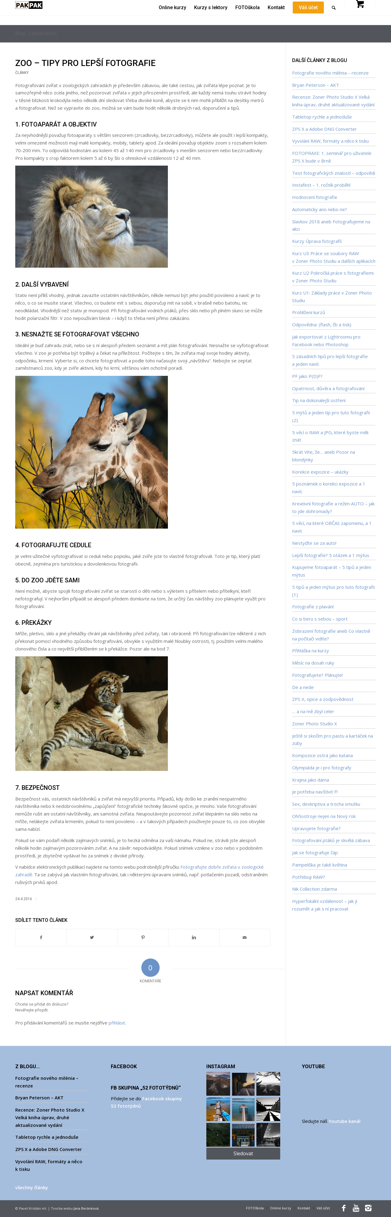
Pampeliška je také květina (319, 865)
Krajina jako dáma (310, 780)
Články (22, 73)
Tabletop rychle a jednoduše (322, 117)
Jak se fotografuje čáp (315, 852)
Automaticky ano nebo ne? (319, 209)
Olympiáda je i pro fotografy (321, 767)
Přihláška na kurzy (310, 650)
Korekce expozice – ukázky (320, 472)
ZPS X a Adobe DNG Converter (324, 129)
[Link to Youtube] (355, 1207)
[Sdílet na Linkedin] (193, 937)
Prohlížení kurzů (308, 312)
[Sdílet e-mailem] (244, 937)
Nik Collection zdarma (314, 889)
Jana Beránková (86, 1208)
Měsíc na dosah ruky (313, 663)
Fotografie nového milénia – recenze (330, 73)
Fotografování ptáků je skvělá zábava (331, 840)
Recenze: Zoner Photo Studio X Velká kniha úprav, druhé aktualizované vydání (49, 1117)
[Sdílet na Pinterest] (143, 937)
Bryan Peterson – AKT (315, 85)
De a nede (303, 687)
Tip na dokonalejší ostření (319, 400)
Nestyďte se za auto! (314, 543)
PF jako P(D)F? (307, 376)
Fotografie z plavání (313, 606)
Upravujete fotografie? (316, 828)
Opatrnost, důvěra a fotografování (328, 388)
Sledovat (243, 1153)
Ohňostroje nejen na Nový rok (324, 816)
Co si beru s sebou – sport (320, 619)
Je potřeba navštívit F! (315, 792)
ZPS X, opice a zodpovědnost (322, 699)
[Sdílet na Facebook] (41, 937)
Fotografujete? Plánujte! (317, 675)
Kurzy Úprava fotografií (317, 241)
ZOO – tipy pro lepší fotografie (85, 63)
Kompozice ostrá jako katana (322, 755)
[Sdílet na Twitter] (92, 937)
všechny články (31, 1187)
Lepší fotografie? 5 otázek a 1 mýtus (330, 555)
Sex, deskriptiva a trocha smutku (326, 804)
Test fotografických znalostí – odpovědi (333, 173)
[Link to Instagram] (368, 1207)
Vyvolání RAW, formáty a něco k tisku (330, 141)
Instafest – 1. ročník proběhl (321, 185)
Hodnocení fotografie (314, 197)
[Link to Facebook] (343, 1207)
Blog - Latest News (36, 33)
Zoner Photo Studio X (314, 723)
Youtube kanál (344, 1121)
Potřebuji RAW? (308, 877)
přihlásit (117, 1023)
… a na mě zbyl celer (313, 711)
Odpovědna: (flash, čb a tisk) (321, 324)
